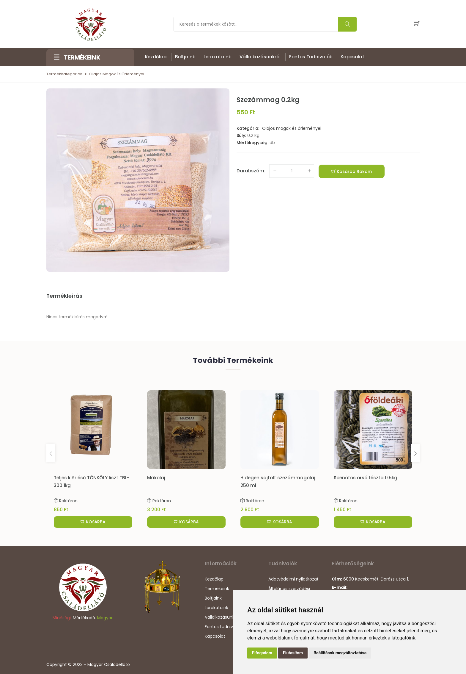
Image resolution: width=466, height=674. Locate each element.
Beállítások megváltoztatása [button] (340, 652)
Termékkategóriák (64, 74)
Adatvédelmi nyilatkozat (293, 579)
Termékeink (217, 589)
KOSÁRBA (93, 522)
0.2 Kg (253, 135)
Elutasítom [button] (293, 652)
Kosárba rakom (351, 171)
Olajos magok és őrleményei (116, 74)
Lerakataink (217, 57)
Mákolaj (156, 478)
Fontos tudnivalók (310, 57)
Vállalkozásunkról (260, 57)
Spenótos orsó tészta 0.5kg (365, 478)
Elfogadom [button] (262, 652)
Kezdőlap (155, 57)
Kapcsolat (352, 57)
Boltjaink (185, 57)
